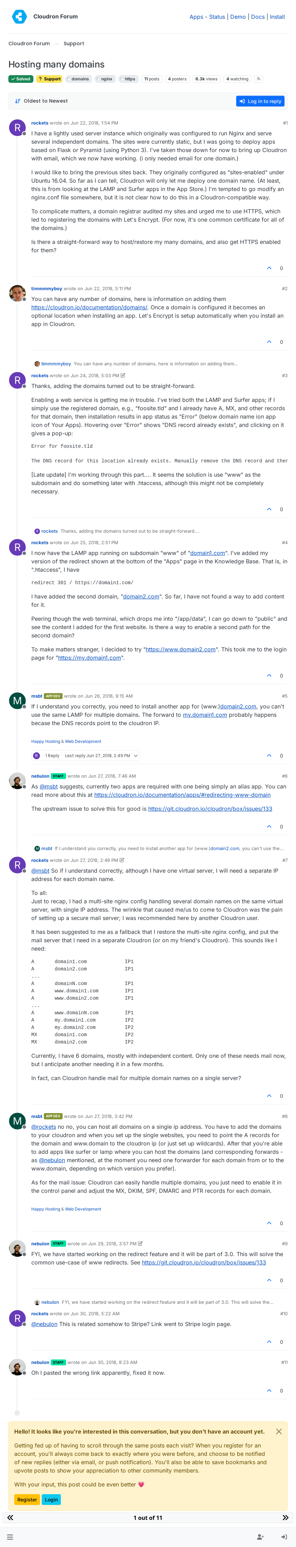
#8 (285, 1116)
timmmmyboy (46, 288)
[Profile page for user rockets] (17, 127)
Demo (238, 16)
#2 (285, 288)
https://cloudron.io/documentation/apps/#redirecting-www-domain (182, 794)
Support (49, 78)
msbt (36, 696)
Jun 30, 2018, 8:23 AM (112, 1362)
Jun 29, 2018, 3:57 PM (112, 1243)
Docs (258, 16)
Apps (196, 16)
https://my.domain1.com (89, 657)
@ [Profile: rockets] (43, 1126)
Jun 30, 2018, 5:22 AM (95, 1313)
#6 (285, 776)
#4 (285, 542)
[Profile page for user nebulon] (17, 780)
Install (277, 16)
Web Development (83, 741)
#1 (285, 123)
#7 (285, 860)
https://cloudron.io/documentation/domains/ (89, 307)
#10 (284, 1313)
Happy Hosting (45, 741)
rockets (39, 123)
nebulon (40, 776)
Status (217, 16)
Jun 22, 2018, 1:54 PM (94, 123)
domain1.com (207, 552)
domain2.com (141, 596)
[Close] (279, 1431)
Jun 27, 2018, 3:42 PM (109, 1116)
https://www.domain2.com (181, 649)
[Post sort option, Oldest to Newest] (41, 101)
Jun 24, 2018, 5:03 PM (95, 375)
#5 (285, 696)
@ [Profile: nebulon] (52, 1160)
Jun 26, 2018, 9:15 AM (109, 696)
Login (51, 1499)
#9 (285, 1243)
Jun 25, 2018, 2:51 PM (94, 542)
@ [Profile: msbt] (49, 786)
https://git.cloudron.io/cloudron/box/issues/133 (210, 808)
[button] (10, 1537)
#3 (285, 375)
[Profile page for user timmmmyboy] (17, 293)
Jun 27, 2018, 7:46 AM (112, 776)
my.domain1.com (205, 714)
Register (27, 1499)
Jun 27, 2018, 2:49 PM (94, 860)
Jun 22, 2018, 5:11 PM (108, 288)
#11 (284, 1362)
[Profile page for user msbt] (17, 700)
